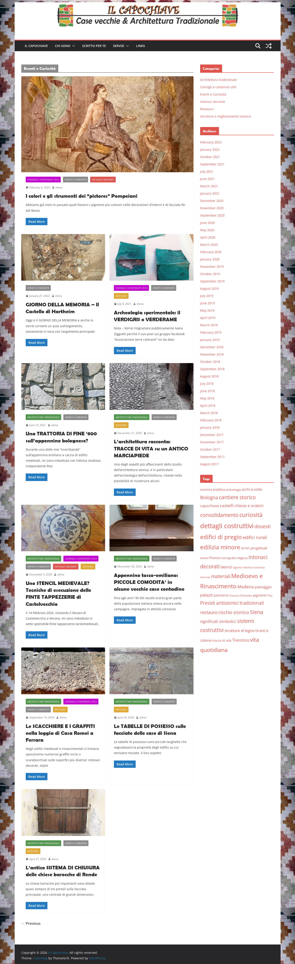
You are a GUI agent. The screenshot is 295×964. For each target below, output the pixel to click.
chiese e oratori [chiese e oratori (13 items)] (249, 505)
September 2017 (212, 457)
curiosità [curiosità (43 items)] (250, 515)
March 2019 (209, 325)
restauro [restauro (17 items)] (209, 612)
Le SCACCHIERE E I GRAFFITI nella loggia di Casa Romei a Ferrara (60, 733)
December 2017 (211, 435)
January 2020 (209, 259)
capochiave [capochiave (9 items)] (209, 505)
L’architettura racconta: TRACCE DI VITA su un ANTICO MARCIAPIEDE (151, 448)
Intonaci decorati (103, 179)
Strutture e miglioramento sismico (225, 116)
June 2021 (207, 179)
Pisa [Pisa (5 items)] (269, 595)
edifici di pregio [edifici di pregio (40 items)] (221, 537)
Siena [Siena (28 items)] (256, 612)
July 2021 (206, 171)
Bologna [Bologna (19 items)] (209, 497)
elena (58, 187)
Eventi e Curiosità (75, 179)
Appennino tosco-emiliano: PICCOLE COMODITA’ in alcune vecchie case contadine (149, 582)
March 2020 (209, 244)
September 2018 (212, 369)
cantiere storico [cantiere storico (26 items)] (237, 497)
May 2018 (207, 398)
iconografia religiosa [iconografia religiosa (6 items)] (234, 558)
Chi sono (62, 46)
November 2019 (212, 266)
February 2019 (210, 332)
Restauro (121, 295)
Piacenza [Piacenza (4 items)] (234, 595)
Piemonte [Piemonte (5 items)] (246, 595)
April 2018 (207, 405)
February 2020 (210, 252)
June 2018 (207, 391)
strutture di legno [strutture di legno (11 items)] (239, 630)
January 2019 (209, 340)
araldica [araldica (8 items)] (219, 489)
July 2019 (206, 296)
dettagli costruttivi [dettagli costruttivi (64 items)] (227, 525)
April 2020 (207, 237)
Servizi (118, 46)
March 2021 (209, 186)
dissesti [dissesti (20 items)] (262, 526)
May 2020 (207, 230)
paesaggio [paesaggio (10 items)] (263, 586)
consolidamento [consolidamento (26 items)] (219, 514)
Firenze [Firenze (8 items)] (214, 557)
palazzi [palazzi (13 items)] (206, 595)
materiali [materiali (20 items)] (220, 576)
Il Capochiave (36, 46)
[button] (72, 46)
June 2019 (207, 303)
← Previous (31, 923)
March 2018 (209, 413)
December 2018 (211, 347)
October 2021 (210, 157)
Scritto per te (94, 46)
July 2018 (206, 383)
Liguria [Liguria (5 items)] (237, 567)
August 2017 (209, 464)
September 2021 (212, 164)
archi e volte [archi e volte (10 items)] (252, 489)
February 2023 (210, 142)
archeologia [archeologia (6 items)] (233, 490)
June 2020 (207, 223)
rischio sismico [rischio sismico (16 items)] (234, 612)
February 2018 (210, 420)
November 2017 (212, 442)
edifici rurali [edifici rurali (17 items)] (255, 537)
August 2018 (209, 376)
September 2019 (212, 281)
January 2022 (209, 149)
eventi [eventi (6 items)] (204, 558)
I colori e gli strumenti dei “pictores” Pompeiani (81, 196)
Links (140, 46)
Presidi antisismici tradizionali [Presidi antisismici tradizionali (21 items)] (232, 603)
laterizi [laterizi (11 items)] (226, 566)
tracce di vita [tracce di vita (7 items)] (221, 640)
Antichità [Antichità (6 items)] (206, 490)
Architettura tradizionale (43, 417)
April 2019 (207, 318)
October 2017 (210, 449)
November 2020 (212, 208)
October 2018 (210, 362)
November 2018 (212, 354)
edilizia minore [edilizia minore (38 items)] (220, 547)
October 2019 (210, 274)
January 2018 (209, 427)
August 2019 (209, 288)
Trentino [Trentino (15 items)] (240, 640)
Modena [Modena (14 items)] (245, 586)
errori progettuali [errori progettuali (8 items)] (254, 548)
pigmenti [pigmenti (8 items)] (259, 595)
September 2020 (212, 215)
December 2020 (211, 201)
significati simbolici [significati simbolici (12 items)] (218, 621)
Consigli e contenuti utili (43, 179)
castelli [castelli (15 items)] (227, 505)
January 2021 (209, 193)
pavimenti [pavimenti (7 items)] (221, 595)
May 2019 (207, 310)
